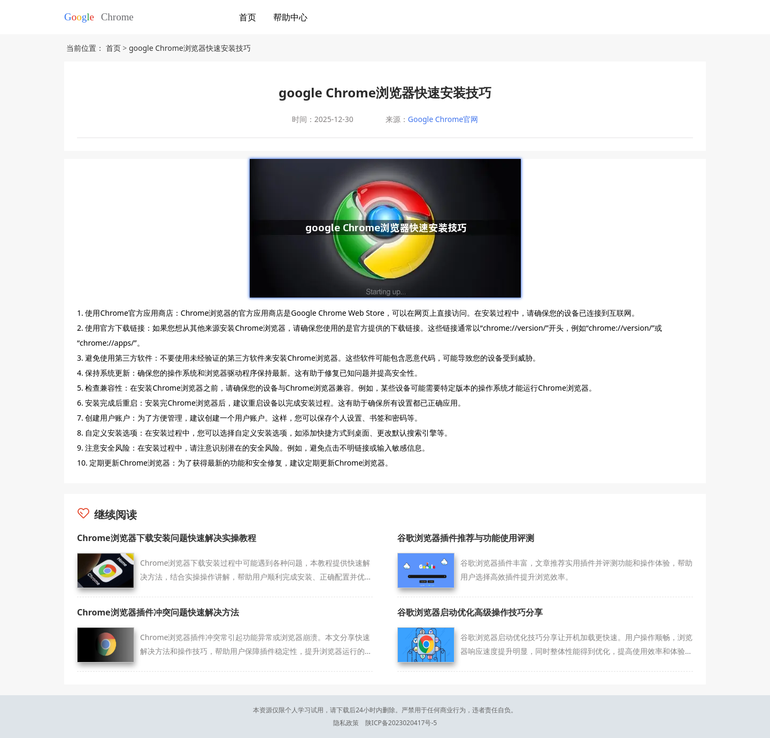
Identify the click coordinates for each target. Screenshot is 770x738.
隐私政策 (346, 722)
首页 (247, 17)
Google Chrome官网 (443, 119)
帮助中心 (290, 17)
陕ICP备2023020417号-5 (401, 722)
